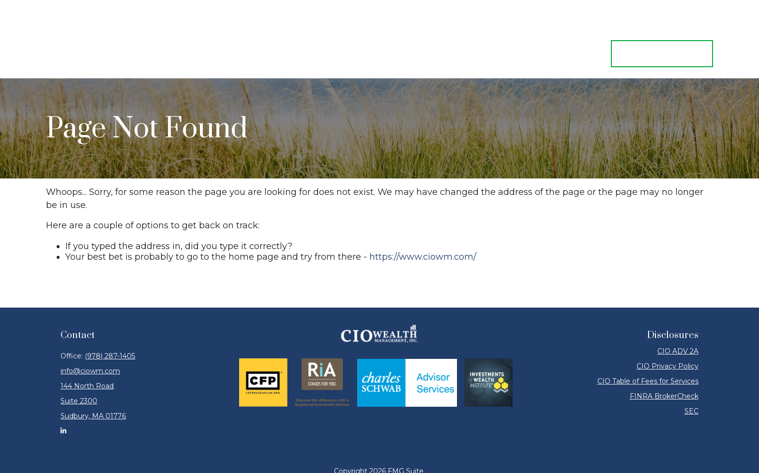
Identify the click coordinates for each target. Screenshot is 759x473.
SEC (691, 411)
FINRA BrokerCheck (664, 396)
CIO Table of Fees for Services (647, 381)
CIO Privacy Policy (667, 366)
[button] (354, 24)
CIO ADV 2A (677, 351)
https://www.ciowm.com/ (422, 256)
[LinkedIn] (63, 431)
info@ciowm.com (90, 371)
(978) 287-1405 (110, 356)
